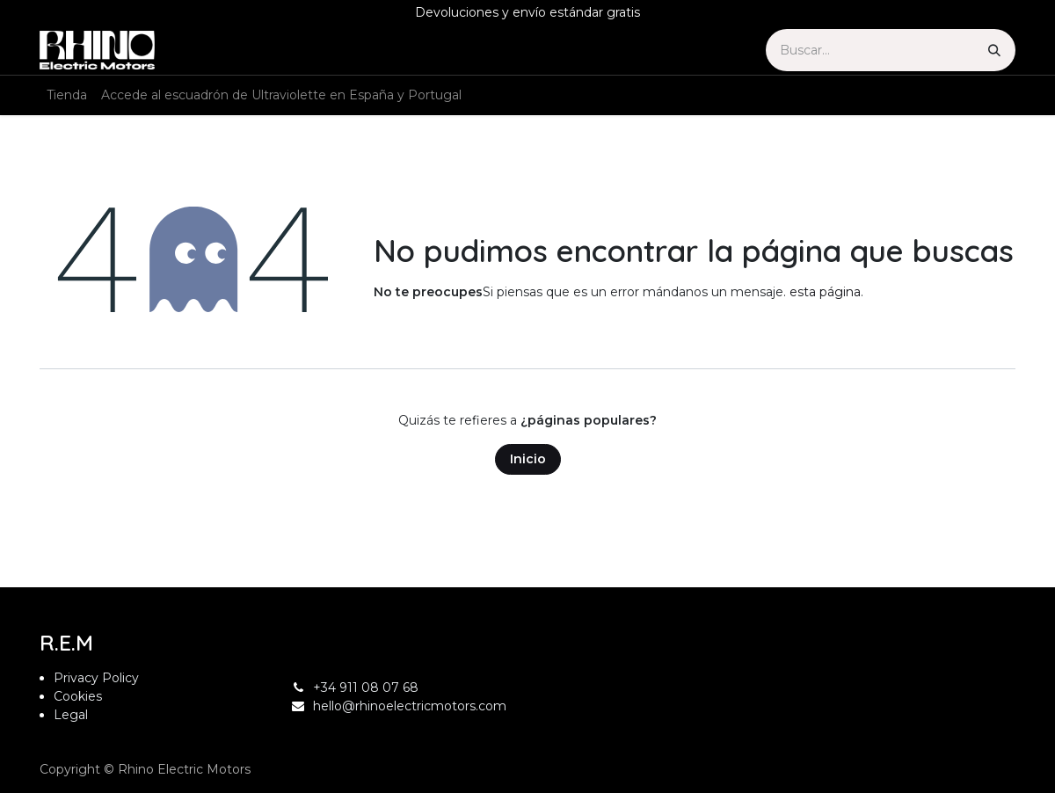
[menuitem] (67, 95)
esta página (825, 292)
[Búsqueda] (994, 50)
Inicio (528, 459)
